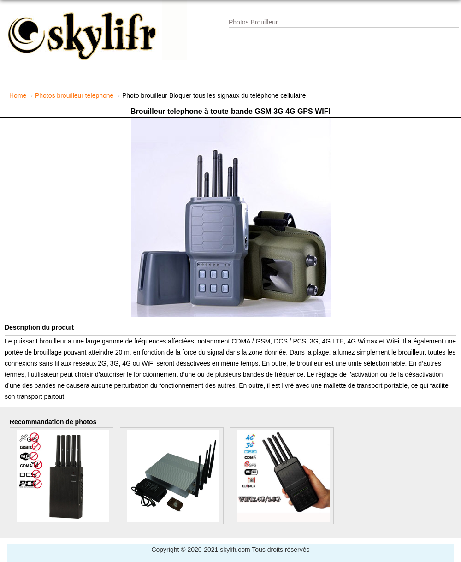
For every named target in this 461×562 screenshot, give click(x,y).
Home (17, 95)
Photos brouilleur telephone (74, 95)
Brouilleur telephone (166, 111)
